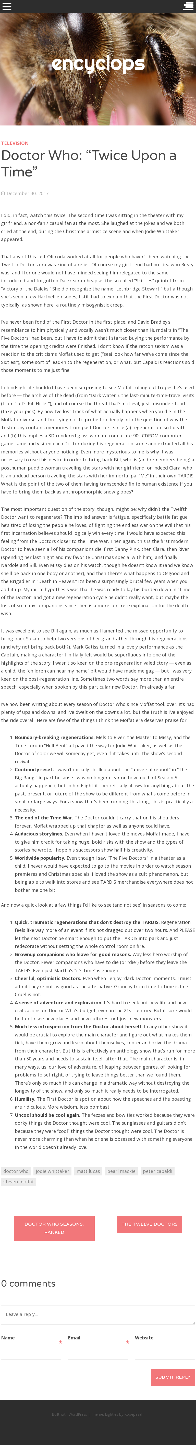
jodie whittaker (52, 1171)
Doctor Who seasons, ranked (54, 1228)
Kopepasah (133, 1414)
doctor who (16, 1171)
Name (31, 1338)
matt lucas (88, 1171)
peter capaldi (157, 1171)
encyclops (98, 62)
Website (144, 1338)
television (15, 143)
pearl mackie (121, 1171)
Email (98, 1338)
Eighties (111, 1414)
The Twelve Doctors (149, 1224)
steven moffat (18, 1181)
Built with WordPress (69, 1414)
